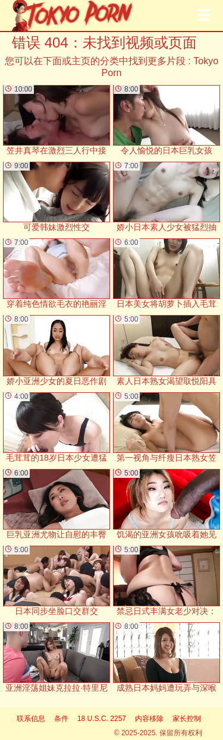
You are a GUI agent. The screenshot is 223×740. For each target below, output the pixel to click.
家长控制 (186, 718)
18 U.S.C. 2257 (101, 718)
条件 (61, 718)
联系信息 (31, 718)
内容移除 (149, 718)
